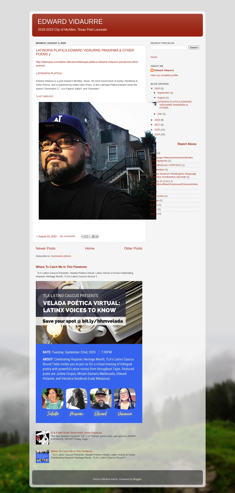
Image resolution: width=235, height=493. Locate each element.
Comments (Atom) (61, 256)
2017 (157, 124)
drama (154, 204)
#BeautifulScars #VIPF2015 (166, 165)
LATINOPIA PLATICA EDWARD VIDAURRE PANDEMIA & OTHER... (174, 104)
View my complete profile (164, 75)
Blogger (137, 479)
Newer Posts (45, 248)
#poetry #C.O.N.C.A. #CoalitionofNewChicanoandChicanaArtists (174, 183)
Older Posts (133, 248)
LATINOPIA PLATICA (49, 73)
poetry (154, 213)
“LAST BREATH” (45, 96)
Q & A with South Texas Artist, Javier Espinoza (76, 432)
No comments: (68, 236)
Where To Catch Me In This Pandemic (61, 266)
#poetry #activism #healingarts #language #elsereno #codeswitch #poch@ (173, 175)
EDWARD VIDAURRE (70, 21)
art (152, 191)
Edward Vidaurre (164, 70)
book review (157, 196)
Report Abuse (187, 144)
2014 (157, 134)
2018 (157, 120)
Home (89, 248)
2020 (157, 88)
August (161, 97)
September (163, 92)
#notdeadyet (157, 169)
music (154, 209)
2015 (157, 129)
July (159, 113)
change (155, 200)
